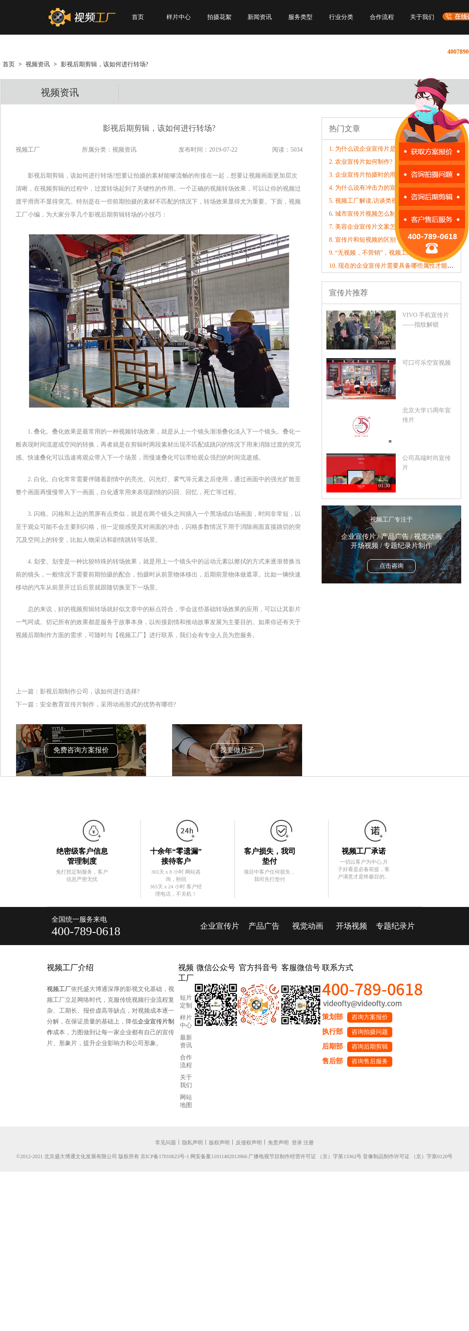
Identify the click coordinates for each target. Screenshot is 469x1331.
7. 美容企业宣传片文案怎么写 (368, 226)
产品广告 (264, 926)
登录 (297, 1143)
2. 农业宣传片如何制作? (360, 162)
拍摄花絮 (219, 17)
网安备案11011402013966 (218, 1156)
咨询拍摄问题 (370, 1032)
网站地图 (186, 1101)
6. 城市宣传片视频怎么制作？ (368, 213)
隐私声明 (192, 1143)
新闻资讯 (260, 17)
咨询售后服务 (370, 1061)
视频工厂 (59, 989)
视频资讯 (38, 64)
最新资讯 (186, 1041)
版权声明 (219, 1143)
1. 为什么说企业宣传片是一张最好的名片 (383, 149)
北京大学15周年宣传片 (426, 415)
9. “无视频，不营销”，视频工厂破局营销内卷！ (392, 252)
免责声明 (278, 1143)
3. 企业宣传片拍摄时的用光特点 (371, 175)
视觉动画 (307, 926)
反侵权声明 (249, 1143)
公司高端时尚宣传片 (426, 463)
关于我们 (422, 17)
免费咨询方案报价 (81, 750)
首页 (138, 17)
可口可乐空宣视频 (426, 362)
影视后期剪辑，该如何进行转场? (104, 64)
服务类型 (300, 17)
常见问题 (165, 1143)
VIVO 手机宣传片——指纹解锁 (425, 320)
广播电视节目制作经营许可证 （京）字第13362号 (305, 1156)
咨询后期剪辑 (370, 1046)
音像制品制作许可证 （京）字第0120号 (408, 1156)
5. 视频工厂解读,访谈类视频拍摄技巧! (379, 201)
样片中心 (178, 17)
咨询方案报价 (370, 1017)
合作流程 (382, 17)
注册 (308, 1143)
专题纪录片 (395, 926)
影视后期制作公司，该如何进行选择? (90, 691)
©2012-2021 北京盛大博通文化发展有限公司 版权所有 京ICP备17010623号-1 (102, 1156)
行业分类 (341, 17)
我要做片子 (237, 750)
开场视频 (351, 926)
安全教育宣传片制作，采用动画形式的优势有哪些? (108, 704)
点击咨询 (391, 566)
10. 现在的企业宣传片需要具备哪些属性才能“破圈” (397, 265)
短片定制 (186, 1001)
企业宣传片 (219, 926)
